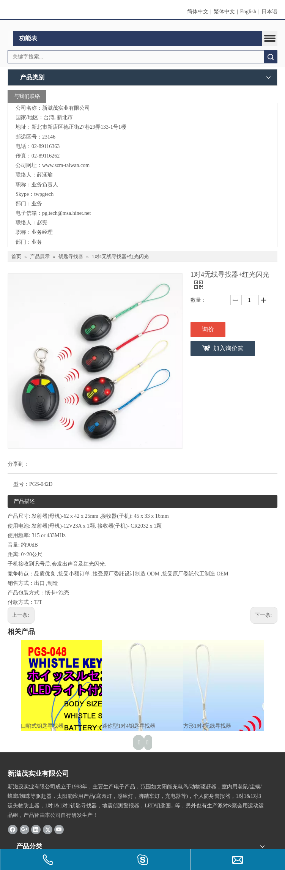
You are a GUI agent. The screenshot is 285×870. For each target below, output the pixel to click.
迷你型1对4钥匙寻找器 (128, 726)
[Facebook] (12, 829)
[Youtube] (59, 829)
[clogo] (142, 26)
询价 (208, 329)
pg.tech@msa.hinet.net (66, 213)
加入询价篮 (228, 348)
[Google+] (24, 829)
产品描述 (24, 501)
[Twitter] (47, 829)
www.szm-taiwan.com (66, 165)
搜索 (270, 56)
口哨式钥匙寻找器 (42, 726)
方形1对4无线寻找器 (207, 726)
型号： (21, 484)
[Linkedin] (36, 829)
